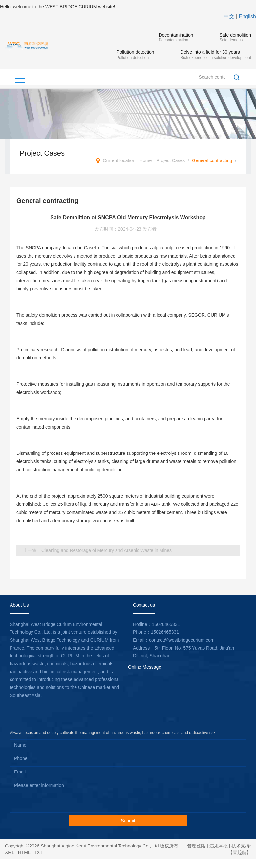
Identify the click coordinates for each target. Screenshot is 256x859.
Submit (128, 820)
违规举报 (218, 845)
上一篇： (97, 550)
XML (9, 852)
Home (145, 160)
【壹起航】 (239, 852)
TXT (38, 852)
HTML (24, 852)
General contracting (212, 160)
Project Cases (170, 160)
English (247, 16)
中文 (229, 16)
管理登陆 (196, 845)
